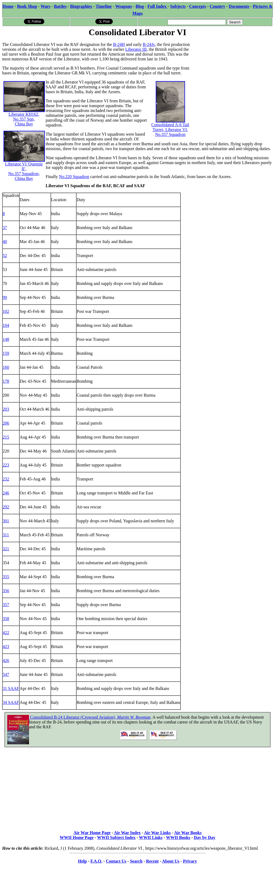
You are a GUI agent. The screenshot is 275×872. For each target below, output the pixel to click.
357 (6, 604)
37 (5, 227)
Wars (45, 6)
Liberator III (136, 49)
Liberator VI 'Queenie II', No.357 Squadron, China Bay (24, 162)
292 (6, 507)
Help (82, 861)
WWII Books (178, 837)
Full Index (157, 6)
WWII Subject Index (116, 837)
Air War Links (157, 832)
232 (6, 479)
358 (6, 618)
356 (6, 590)
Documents (239, 6)
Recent (152, 861)
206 (6, 423)
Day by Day (204, 837)
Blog (140, 6)
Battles (60, 6)
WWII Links (151, 837)
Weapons (123, 6)
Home (7, 6)
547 (6, 674)
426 (6, 660)
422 (6, 632)
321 (6, 549)
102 (6, 311)
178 (6, 381)
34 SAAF (11, 702)
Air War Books (187, 832)
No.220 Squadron (74, 176)
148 (6, 339)
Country (217, 6)
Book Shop (27, 6)
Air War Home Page (92, 832)
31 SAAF (11, 688)
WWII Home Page (76, 837)
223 (6, 465)
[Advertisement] (232, 71)
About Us (170, 861)
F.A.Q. (96, 861)
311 (6, 535)
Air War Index (127, 832)
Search (136, 861)
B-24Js (149, 44)
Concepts (197, 6)
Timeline (104, 6)
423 (6, 646)
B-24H (119, 44)
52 (5, 255)
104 (6, 325)
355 (6, 576)
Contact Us (116, 861)
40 (5, 241)
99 (5, 297)
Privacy (190, 861)
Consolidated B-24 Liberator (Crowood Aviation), (89, 717)
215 (6, 437)
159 (6, 353)
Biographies (81, 6)
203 (6, 409)
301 (6, 521)
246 (6, 493)
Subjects (178, 6)
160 (6, 367)
